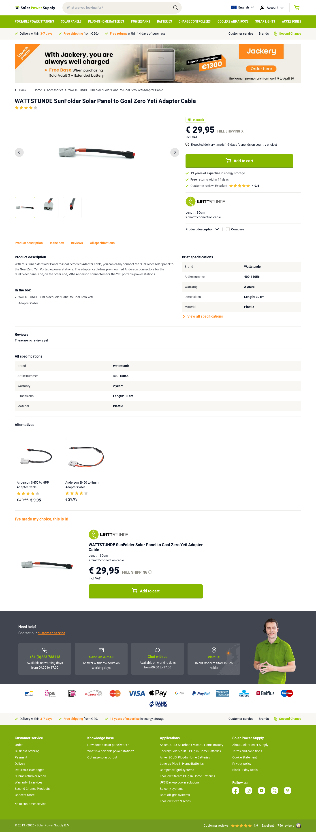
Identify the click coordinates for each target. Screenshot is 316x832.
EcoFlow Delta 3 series (175, 801)
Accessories (291, 21)
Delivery (20, 763)
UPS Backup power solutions (180, 782)
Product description (204, 229)
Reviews (77, 243)
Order (19, 745)
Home (38, 90)
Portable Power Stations (34, 21)
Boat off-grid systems (175, 795)
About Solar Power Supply (250, 745)
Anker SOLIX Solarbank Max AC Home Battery (191, 745)
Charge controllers (195, 21)
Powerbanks (140, 21)
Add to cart (239, 161)
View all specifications (203, 316)
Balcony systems (171, 788)
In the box (57, 243)
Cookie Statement (244, 757)
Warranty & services (28, 782)
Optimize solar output (102, 757)
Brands (264, 33)
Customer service (240, 33)
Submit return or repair (30, 776)
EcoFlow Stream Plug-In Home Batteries (187, 776)
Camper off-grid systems (177, 770)
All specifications (102, 243)
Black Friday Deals (245, 770)
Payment (21, 757)
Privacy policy (241, 763)
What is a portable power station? (110, 751)
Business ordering (27, 751)
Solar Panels (71, 21)
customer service (51, 633)
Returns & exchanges (29, 770)
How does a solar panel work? (108, 745)
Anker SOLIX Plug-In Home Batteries (185, 757)
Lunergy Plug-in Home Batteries (182, 763)
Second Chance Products (32, 788)
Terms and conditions (247, 751)
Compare (237, 229)
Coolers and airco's (233, 21)
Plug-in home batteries (106, 21)
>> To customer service (30, 804)
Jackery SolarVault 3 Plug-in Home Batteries (190, 751)
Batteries (164, 21)
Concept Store (24, 795)
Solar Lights (265, 21)
